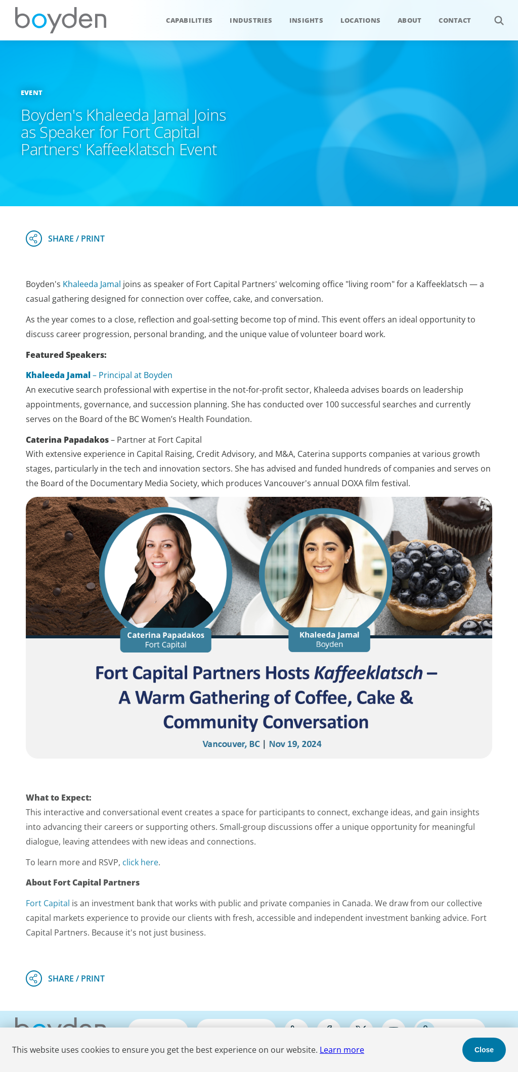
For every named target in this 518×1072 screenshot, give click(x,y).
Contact (455, 20)
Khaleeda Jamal (92, 284)
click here (140, 862)
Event (31, 92)
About (409, 20)
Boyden (60, 20)
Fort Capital (48, 903)
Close (484, 1050)
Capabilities (189, 20)
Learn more (342, 1049)
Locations (360, 20)
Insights (306, 20)
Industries (251, 20)
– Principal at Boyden (99, 375)
